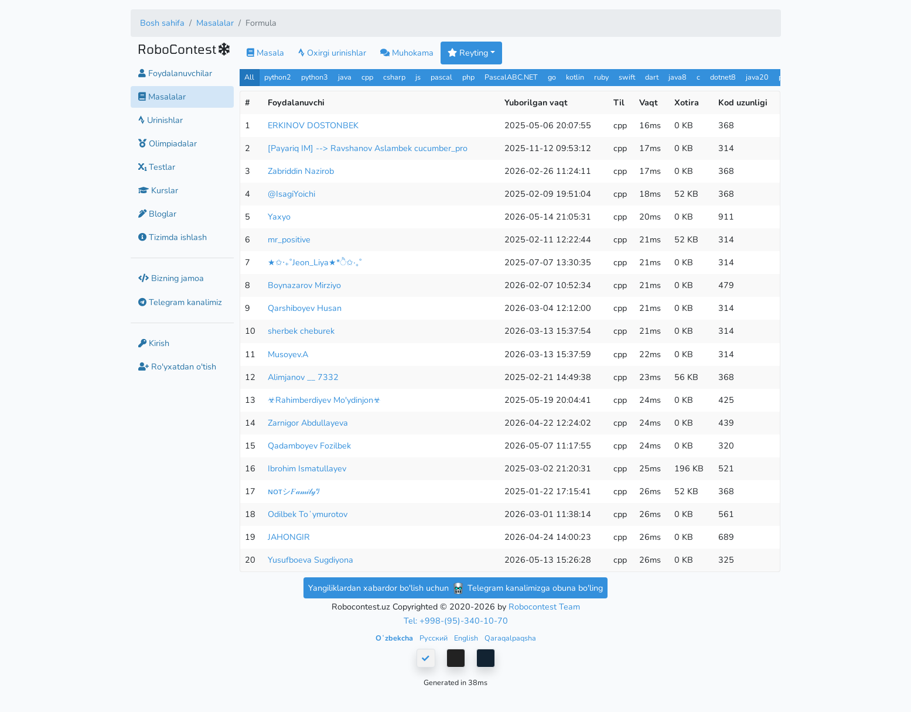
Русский (434, 638)
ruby (601, 77)
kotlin (575, 77)
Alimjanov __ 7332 (303, 377)
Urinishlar (160, 120)
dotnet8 (723, 77)
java (345, 77)
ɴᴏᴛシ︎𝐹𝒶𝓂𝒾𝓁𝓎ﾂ (294, 491)
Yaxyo (279, 216)
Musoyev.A (288, 354)
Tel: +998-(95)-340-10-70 (456, 621)
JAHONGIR (289, 537)
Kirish (153, 343)
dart (651, 77)
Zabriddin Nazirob (301, 171)
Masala (265, 53)
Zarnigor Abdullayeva (308, 423)
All (249, 77)
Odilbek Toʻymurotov (307, 514)
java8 (677, 77)
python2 (277, 77)
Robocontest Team (544, 606)
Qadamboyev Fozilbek (309, 445)
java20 (757, 77)
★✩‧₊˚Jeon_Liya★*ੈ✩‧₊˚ (315, 262)
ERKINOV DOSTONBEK (313, 125)
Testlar (156, 167)
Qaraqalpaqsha (510, 638)
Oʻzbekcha (395, 638)
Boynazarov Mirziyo (304, 285)
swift (627, 77)
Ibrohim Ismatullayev (307, 468)
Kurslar (158, 190)
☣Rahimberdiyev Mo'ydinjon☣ (324, 400)
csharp (394, 77)
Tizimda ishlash (172, 237)
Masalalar (215, 23)
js (419, 77)
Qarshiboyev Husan (305, 308)
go (552, 77)
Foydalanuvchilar (175, 73)
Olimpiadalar (167, 143)
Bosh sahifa (162, 23)
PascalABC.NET (511, 77)
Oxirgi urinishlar (332, 53)
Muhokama (407, 53)
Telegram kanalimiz (180, 302)
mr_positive (289, 239)
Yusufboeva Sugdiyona (310, 560)
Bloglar (157, 214)
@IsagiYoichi (291, 194)
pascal (441, 77)
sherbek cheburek (301, 331)
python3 (314, 77)
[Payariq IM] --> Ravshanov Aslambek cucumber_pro (368, 148)
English (467, 638)
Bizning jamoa (171, 278)
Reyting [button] (468, 53)
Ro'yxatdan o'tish (177, 366)
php (468, 77)
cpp (367, 77)
